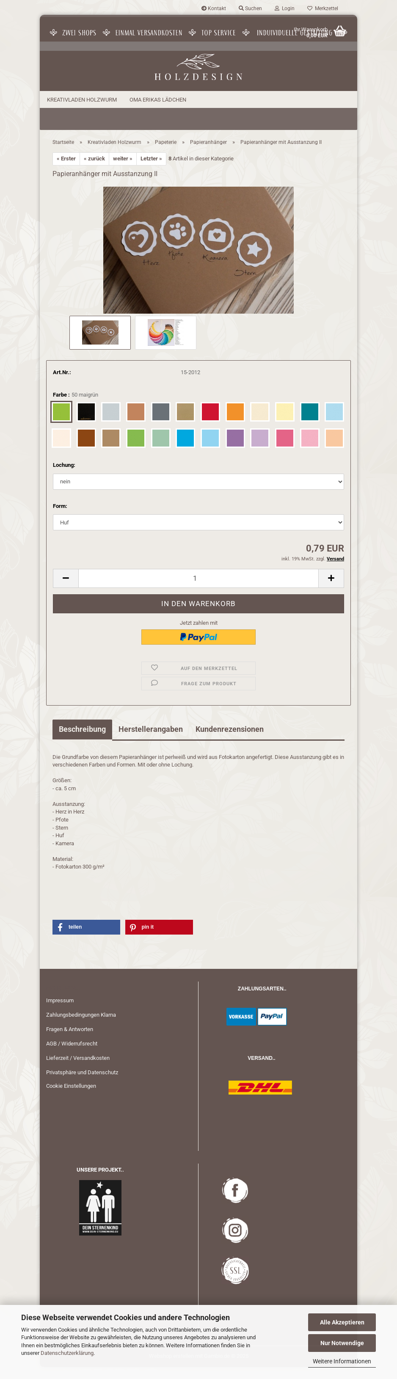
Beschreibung (82, 740)
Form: (60, 518)
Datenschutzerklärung (67, 1353)
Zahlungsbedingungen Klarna (81, 1026)
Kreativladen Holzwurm (82, 100)
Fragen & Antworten (69, 1041)
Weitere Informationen (342, 1361)
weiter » (122, 171)
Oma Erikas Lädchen (158, 100)
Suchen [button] (250, 8)
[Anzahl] (198, 590)
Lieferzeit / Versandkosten (78, 1070)
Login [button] (285, 8)
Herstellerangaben (151, 740)
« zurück (94, 171)
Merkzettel (322, 8)
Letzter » (151, 171)
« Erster (66, 171)
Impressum (60, 1012)
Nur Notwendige (342, 1343)
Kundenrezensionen (230, 740)
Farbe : (75, 407)
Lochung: (64, 477)
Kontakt (213, 8)
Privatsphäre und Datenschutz (82, 1084)
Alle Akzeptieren (342, 1322)
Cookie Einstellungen (71, 1098)
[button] (65, 590)
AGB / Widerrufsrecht (71, 1055)
